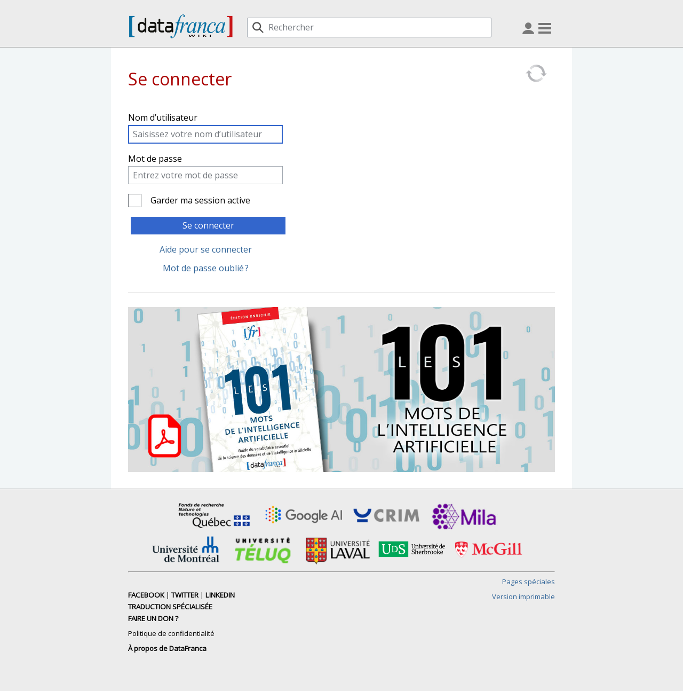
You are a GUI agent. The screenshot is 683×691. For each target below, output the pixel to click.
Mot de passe (155, 158)
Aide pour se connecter (206, 249)
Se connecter (208, 225)
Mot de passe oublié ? (206, 268)
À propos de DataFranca (167, 648)
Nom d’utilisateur (162, 117)
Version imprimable (523, 596)
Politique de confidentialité (171, 633)
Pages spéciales (528, 581)
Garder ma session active (200, 200)
